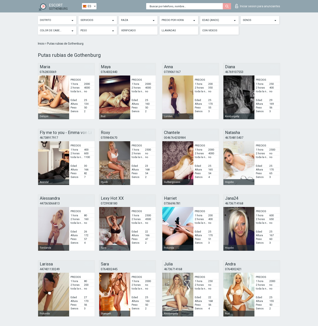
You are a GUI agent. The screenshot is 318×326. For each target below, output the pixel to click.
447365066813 (50, 203)
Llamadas (169, 30)
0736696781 (172, 203)
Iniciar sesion (257, 6)
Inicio (41, 43)
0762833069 (48, 72)
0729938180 (109, 203)
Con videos (209, 30)
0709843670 (109, 138)
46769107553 (234, 72)
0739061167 (172, 72)
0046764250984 (175, 138)
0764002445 (109, 269)
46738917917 (49, 138)
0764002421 (233, 269)
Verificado (128, 30)
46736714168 (234, 203)
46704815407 (234, 138)
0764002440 (109, 72)
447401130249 (50, 269)
